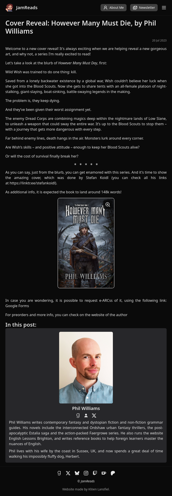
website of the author (109, 314)
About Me (113, 7)
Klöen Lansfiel (98, 489)
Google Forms (17, 305)
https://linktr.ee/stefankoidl (32, 183)
